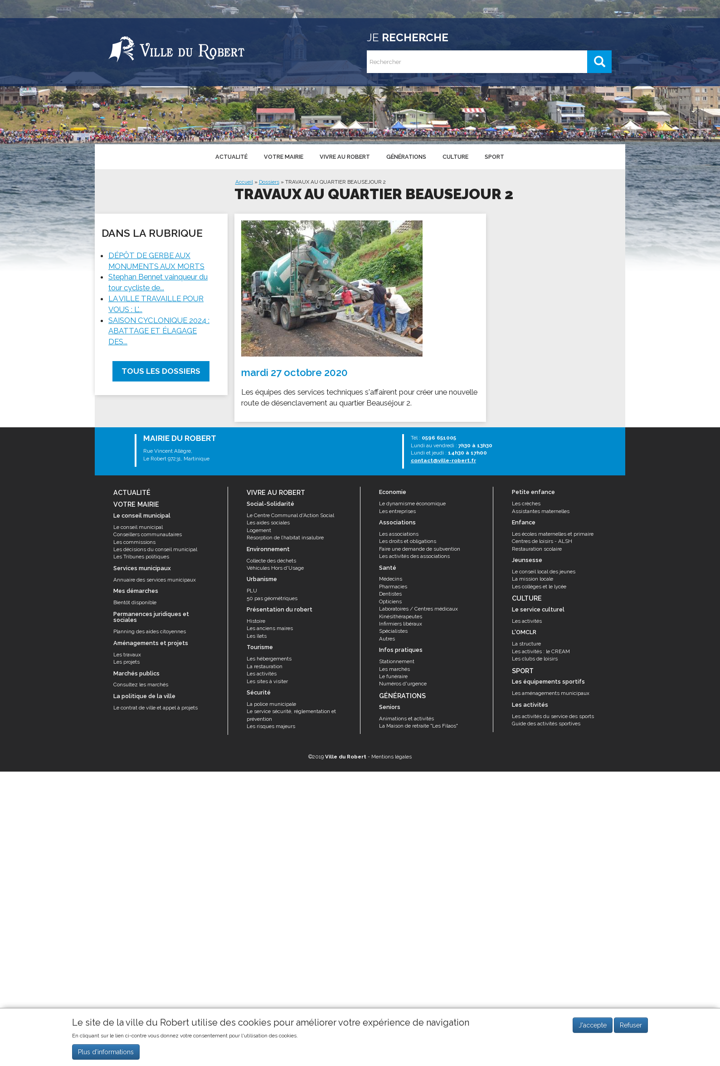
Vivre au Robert (344, 156)
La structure (526, 644)
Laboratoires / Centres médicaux (418, 609)
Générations (405, 156)
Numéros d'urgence (403, 683)
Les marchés (394, 669)
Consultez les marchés (140, 684)
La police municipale (271, 704)
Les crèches (526, 503)
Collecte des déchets (271, 560)
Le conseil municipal (138, 527)
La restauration (264, 666)
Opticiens (390, 601)
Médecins (390, 579)
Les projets (126, 662)
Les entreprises (397, 511)
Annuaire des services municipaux (154, 580)
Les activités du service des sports (553, 716)
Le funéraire (393, 676)
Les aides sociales (268, 522)
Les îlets (257, 636)
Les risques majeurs (271, 726)
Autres (387, 639)
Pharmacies (393, 586)
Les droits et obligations (407, 541)
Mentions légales (391, 756)
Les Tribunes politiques (141, 556)
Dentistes (390, 594)
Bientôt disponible (134, 602)
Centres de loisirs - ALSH (542, 541)
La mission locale (532, 579)
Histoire (256, 621)
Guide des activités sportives (546, 723)
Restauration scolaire (537, 549)
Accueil (244, 182)
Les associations (398, 534)
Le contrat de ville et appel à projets (155, 707)
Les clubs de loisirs (535, 658)
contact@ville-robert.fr (443, 460)
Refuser (631, 1028)
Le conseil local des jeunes (543, 571)
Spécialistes (393, 631)
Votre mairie (283, 156)
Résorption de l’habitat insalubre (285, 537)
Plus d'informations (106, 1055)
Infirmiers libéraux (400, 624)
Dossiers (269, 182)
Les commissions (134, 542)
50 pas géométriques (272, 598)
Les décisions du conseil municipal (155, 549)
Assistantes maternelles (540, 511)
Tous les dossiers (161, 371)
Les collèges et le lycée (539, 586)
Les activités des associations (414, 556)
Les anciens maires (270, 628)
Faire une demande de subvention (419, 549)
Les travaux (127, 654)
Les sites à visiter (267, 681)
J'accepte (593, 1028)
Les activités (262, 673)
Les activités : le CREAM (541, 651)
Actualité (231, 156)
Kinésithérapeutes (400, 616)
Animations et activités (406, 718)
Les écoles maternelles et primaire (553, 534)
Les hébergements (269, 658)
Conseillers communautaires (147, 534)
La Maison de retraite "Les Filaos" (418, 726)
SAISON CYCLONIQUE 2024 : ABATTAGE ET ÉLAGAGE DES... (158, 331)
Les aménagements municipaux (550, 693)
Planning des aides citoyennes (149, 631)
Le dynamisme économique (412, 503)
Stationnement (396, 661)
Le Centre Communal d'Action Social (290, 515)
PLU (252, 590)
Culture (454, 156)
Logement (259, 530)
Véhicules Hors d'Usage (275, 568)
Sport (492, 156)
